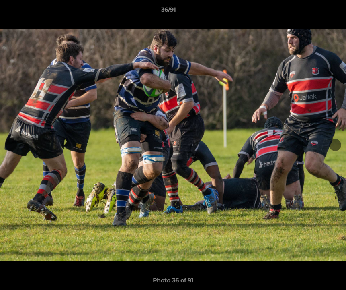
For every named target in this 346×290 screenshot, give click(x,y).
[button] (312, 11)
